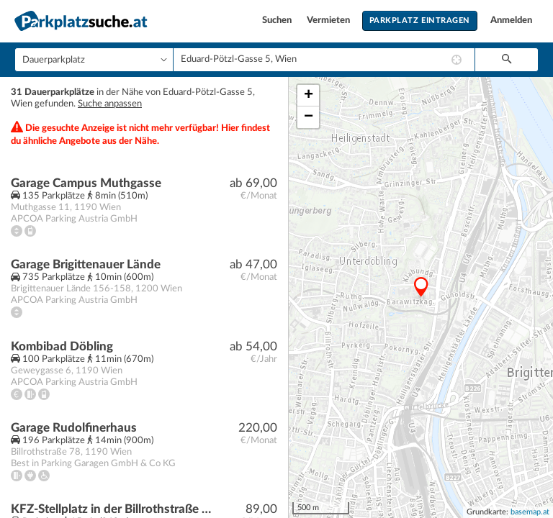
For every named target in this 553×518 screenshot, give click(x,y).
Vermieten (329, 20)
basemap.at (530, 512)
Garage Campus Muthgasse (86, 183)
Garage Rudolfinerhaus (74, 428)
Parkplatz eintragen (419, 20)
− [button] (308, 117)
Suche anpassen (110, 104)
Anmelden (511, 20)
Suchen (278, 20)
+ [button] (308, 95)
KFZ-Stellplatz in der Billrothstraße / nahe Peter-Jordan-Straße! (113, 509)
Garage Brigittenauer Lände (86, 264)
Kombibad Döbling (62, 346)
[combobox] (324, 59)
